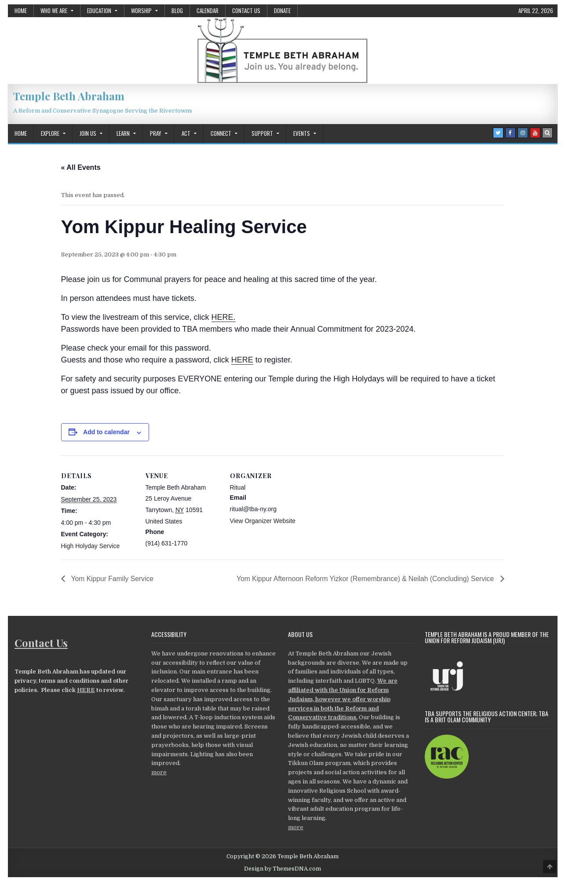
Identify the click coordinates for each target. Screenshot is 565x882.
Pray (155, 133)
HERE (242, 359)
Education (99, 10)
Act (186, 133)
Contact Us (246, 10)
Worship (141, 10)
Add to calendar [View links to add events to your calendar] (106, 432)
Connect (221, 133)
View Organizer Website (263, 520)
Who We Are (53, 10)
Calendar (208, 10)
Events (301, 133)
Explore (50, 133)
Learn (123, 133)
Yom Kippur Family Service (112, 578)
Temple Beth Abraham (68, 96)
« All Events (81, 167)
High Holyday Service (90, 545)
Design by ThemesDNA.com (282, 869)
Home (21, 10)
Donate (282, 10)
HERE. (223, 317)
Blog (177, 10)
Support (262, 133)
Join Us (88, 133)
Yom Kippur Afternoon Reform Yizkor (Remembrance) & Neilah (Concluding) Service (363, 578)
